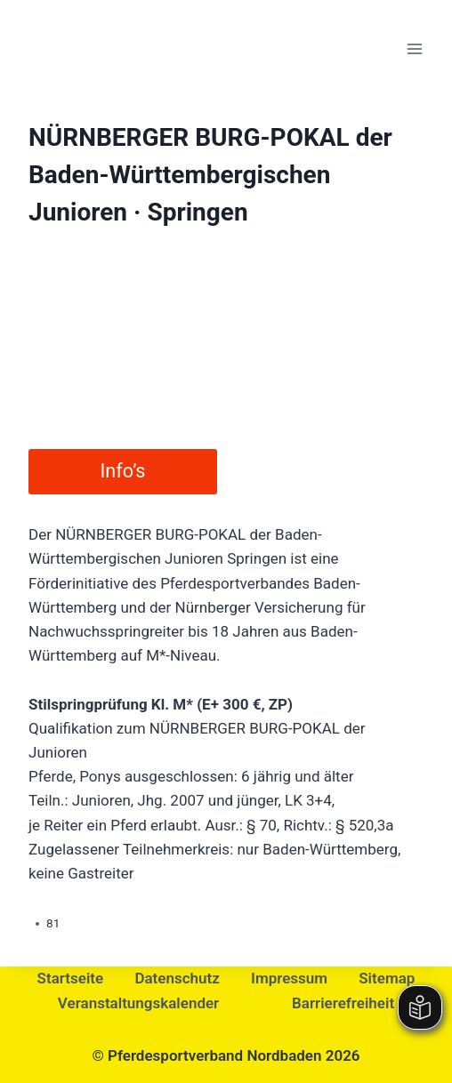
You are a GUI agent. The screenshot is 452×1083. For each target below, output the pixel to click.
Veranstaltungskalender (138, 1003)
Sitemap (387, 978)
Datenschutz (176, 978)
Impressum (289, 978)
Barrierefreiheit (343, 1003)
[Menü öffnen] (414, 48)
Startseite (70, 978)
